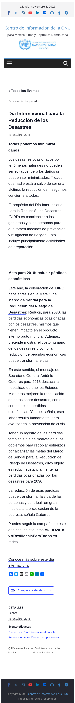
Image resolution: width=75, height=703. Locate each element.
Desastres (15, 632)
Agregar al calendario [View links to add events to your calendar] (32, 590)
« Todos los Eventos (23, 90)
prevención (53, 637)
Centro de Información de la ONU (38, 28)
